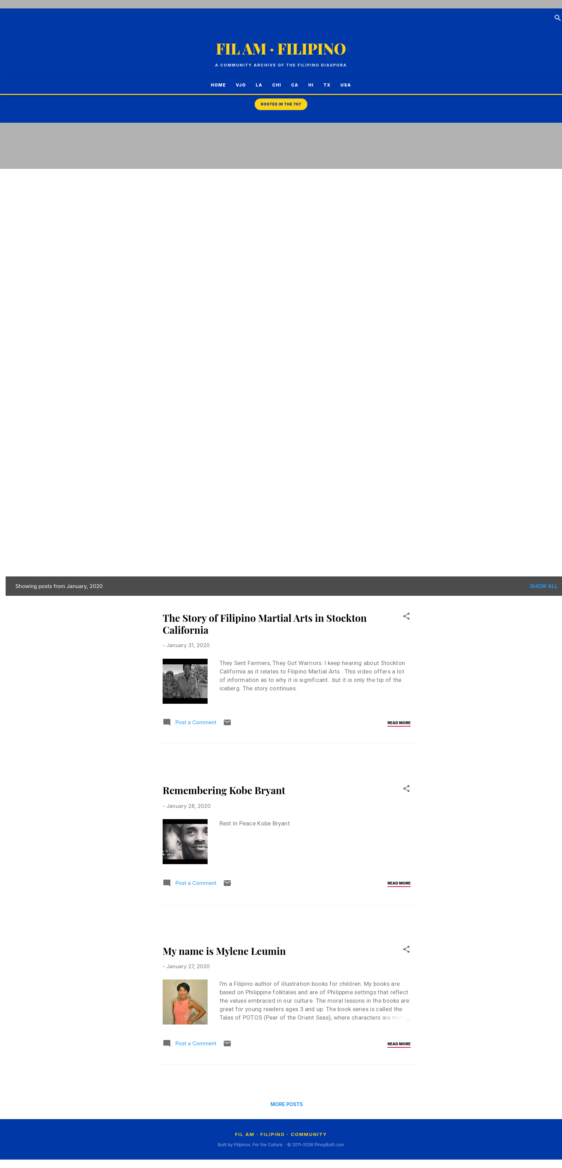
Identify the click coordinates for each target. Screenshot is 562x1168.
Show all (544, 586)
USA (349, 85)
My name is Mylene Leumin (224, 950)
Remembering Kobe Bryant (224, 790)
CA (291, 85)
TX (323, 85)
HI (307, 85)
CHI (273, 85)
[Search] (558, 19)
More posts (286, 1104)
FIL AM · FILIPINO (281, 48)
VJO (237, 85)
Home (214, 85)
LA (255, 85)
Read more (399, 722)
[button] (406, 617)
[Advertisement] (533, 238)
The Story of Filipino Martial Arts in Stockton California (265, 623)
